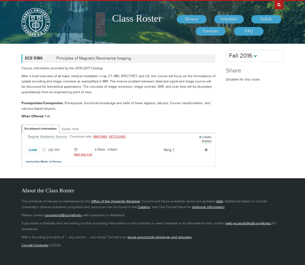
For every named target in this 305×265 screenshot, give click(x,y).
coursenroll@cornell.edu (63, 215)
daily (219, 201)
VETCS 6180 (117, 137)
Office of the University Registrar (115, 201)
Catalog (144, 207)
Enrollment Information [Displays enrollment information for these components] (41, 129)
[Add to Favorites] (43, 149)
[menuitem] (192, 19)
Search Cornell (279, 4)
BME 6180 (100, 137)
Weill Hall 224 (83, 155)
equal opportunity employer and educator (159, 237)
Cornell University (34, 245)
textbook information (208, 207)
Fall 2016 (243, 55)
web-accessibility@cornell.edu (248, 223)
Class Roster (137, 18)
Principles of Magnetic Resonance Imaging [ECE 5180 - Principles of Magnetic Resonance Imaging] (93, 58)
